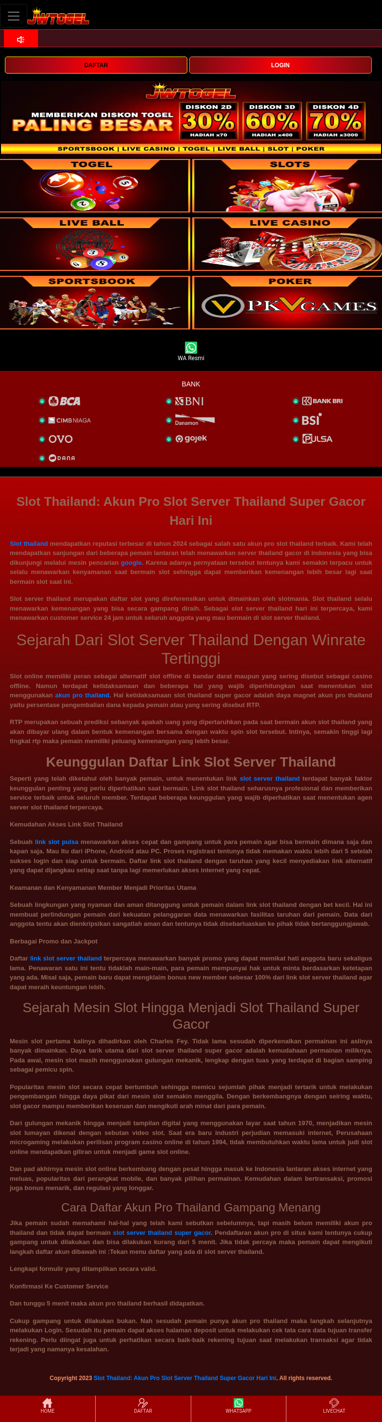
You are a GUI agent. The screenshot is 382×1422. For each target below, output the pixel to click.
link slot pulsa (57, 842)
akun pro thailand (82, 695)
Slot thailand (29, 543)
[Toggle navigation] (13, 16)
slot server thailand (270, 778)
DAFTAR (96, 65)
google (131, 562)
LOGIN (280, 65)
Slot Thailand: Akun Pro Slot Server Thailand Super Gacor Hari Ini (185, 1378)
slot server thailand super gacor (162, 1232)
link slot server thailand (66, 958)
